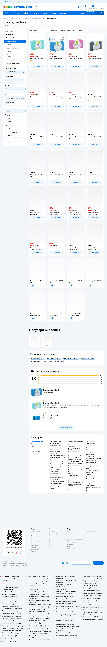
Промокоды (34, 540)
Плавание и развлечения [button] (38, 449)
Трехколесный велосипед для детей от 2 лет (75, 476)
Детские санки (72, 487)
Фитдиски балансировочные (15, 60)
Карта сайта (34, 551)
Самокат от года (72, 453)
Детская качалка (54, 479)
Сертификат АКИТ (35, 547)
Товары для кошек (90, 531)
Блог (68, 546)
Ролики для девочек (91, 460)
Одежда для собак (90, 540)
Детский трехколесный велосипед (56, 446)
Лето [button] (32, 446)
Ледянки (88, 450)
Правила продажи (35, 537)
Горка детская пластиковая (92, 483)
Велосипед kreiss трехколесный (72, 445)
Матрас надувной (90, 476)
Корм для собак (89, 537)
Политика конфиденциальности (39, 542)
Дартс (87, 468)
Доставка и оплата (35, 531)
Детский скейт (54, 459)
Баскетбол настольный (92, 470)
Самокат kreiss (54, 471)
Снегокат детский (90, 443)
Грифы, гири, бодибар (13, 63)
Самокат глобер (54, 453)
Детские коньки (90, 448)
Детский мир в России (9, 565)
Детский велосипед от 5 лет (57, 464)
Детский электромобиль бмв (75, 470)
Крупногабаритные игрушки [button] (37, 452)
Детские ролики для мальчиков (91, 463)
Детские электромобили (56, 449)
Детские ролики (90, 452)
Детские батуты (90, 454)
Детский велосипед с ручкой (57, 457)
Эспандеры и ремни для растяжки (14, 55)
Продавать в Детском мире (38, 533)
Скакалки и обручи (38, 18)
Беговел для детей (55, 443)
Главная (5, 18)
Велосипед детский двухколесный (55, 474)
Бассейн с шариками (91, 485)
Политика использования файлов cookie (37, 544)
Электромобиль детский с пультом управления (75, 456)
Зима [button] (32, 444)
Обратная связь (35, 549)
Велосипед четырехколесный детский (75, 442)
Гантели (9, 51)
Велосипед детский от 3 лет (57, 462)
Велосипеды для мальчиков (75, 463)
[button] (99, 13)
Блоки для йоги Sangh (51, 390)
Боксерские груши (91, 481)
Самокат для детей (55, 451)
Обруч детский (90, 479)
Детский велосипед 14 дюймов (74, 449)
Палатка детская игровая (92, 490)
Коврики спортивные (13, 48)
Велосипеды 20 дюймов (56, 477)
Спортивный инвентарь (13, 38)
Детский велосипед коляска (57, 455)
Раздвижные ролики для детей (93, 458)
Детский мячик (90, 472)
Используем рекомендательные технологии (14, 563)
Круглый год (25, 18)
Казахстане (18, 565)
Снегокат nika (89, 441)
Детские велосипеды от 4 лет (75, 461)
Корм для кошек (89, 533)
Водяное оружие (90, 456)
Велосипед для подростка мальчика (74, 485)
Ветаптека (88, 542)
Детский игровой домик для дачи (93, 488)
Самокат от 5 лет (54, 469)
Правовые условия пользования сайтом (25, 562)
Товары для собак (89, 535)
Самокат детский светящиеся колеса (57, 487)
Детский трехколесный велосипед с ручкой (56, 484)
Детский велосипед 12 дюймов (56, 466)
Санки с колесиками (73, 490)
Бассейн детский (90, 466)
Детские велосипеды (55, 441)
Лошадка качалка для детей (57, 481)
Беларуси (24, 565)
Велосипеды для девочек (74, 459)
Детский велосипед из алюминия (74, 472)
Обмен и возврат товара (37, 535)
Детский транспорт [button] (37, 441)
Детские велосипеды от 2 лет (75, 482)
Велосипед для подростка (74, 467)
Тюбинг (88, 445)
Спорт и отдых (14, 18)
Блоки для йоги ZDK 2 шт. (52, 416)
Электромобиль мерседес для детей (75, 479)
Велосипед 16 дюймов (74, 451)
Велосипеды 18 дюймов (74, 465)
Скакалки (88, 474)
